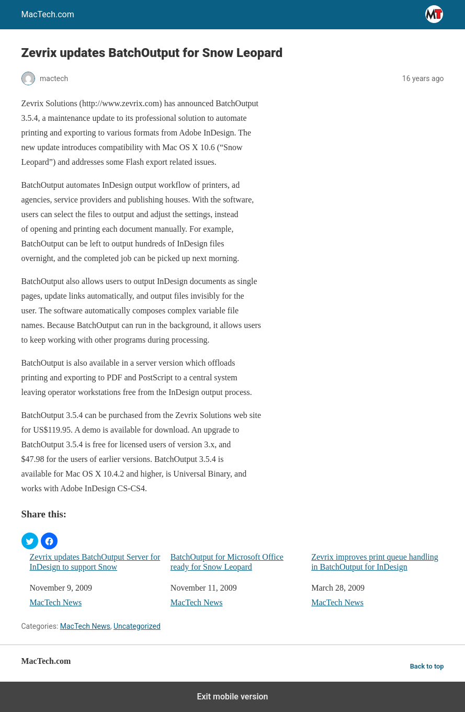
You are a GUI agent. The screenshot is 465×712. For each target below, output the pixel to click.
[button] (29, 541)
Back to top (427, 666)
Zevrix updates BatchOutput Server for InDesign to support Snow (95, 561)
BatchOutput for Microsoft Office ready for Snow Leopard (227, 561)
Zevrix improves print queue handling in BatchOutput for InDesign (374, 561)
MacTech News (56, 602)
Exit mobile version (232, 697)
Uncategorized (137, 626)
